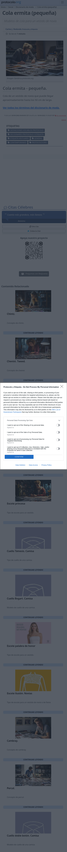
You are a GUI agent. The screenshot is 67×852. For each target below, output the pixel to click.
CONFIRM (19, 457)
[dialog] (33, 426)
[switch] (58, 425)
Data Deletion (20, 465)
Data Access (33, 465)
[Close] (62, 387)
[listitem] (33, 420)
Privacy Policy (46, 465)
